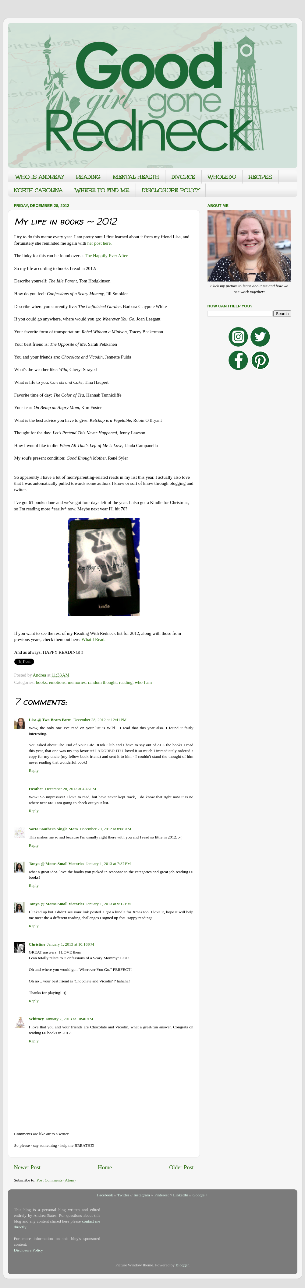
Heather (36, 788)
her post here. (99, 243)
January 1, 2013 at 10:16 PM (70, 944)
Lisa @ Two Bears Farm (50, 719)
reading (126, 682)
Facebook (105, 1195)
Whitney (36, 1019)
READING (88, 176)
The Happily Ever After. (106, 255)
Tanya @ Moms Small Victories (56, 863)
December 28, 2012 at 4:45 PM (70, 788)
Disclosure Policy (28, 1250)
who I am (143, 682)
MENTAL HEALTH (136, 176)
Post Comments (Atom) (56, 1180)
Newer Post (27, 1167)
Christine (37, 944)
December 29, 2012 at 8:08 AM (105, 829)
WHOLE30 (222, 176)
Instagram (141, 1195)
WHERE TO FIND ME (102, 190)
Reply (34, 770)
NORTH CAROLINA (38, 190)
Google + (200, 1195)
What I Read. (94, 639)
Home (105, 1167)
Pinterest (161, 1195)
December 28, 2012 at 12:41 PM (100, 719)
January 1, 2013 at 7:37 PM (108, 863)
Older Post (181, 1167)
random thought (102, 682)
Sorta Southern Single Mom (53, 829)
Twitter (123, 1195)
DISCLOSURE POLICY (170, 190)
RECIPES (260, 176)
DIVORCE (183, 176)
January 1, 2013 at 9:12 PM (108, 903)
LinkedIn (180, 1195)
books (41, 682)
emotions (57, 682)
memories (77, 682)
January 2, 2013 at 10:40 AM (69, 1019)
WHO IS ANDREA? (40, 176)
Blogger (182, 1265)
